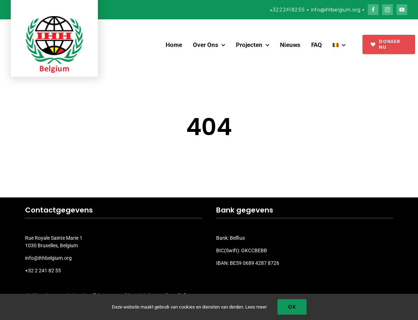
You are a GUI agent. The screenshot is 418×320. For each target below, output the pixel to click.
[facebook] (373, 9)
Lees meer (256, 307)
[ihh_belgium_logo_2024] (54, 19)
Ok (292, 306)
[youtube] (401, 9)
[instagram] (387, 9)
